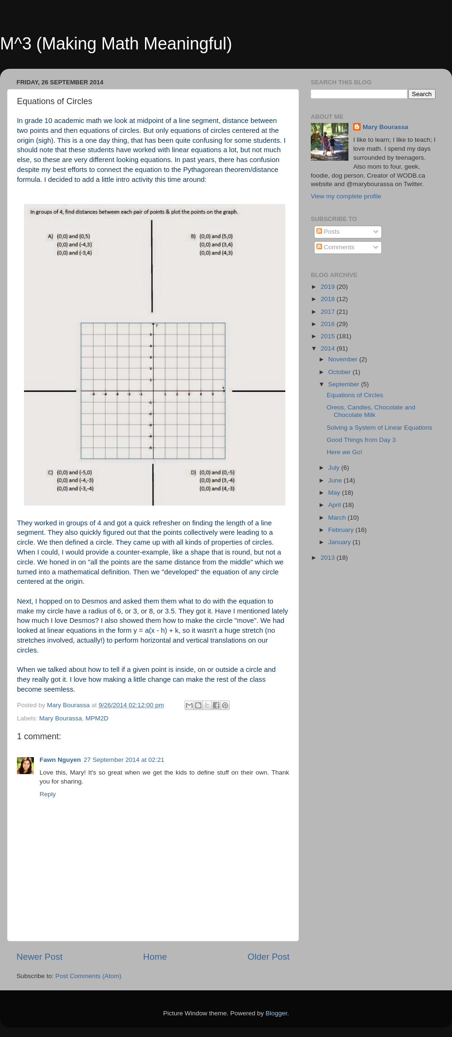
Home (155, 957)
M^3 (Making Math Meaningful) (116, 43)
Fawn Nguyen (60, 759)
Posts (328, 231)
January (340, 542)
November (343, 359)
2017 (329, 311)
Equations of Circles (355, 395)
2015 (329, 336)
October (340, 372)
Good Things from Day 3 (361, 439)
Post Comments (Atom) (88, 976)
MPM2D (97, 718)
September (344, 384)
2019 (329, 286)
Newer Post (39, 957)
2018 (329, 298)
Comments (335, 247)
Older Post (269, 957)
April (335, 504)
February (341, 529)
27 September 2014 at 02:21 (124, 759)
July (334, 467)
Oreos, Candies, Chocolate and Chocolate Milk (371, 411)
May (335, 492)
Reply (48, 794)
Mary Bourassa (60, 718)
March (337, 517)
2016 (329, 323)
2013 (329, 557)
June (336, 480)
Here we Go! (345, 452)
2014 (329, 348)
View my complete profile (346, 196)
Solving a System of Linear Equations (379, 427)
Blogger (276, 1013)
